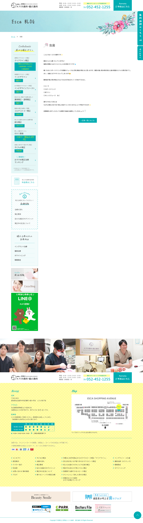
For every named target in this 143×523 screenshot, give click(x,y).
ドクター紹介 (17, 464)
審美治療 (18, 251)
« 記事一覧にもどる (88, 120)
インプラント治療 (21, 246)
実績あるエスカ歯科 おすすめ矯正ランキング (71, 479)
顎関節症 (18, 260)
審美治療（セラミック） (123, 461)
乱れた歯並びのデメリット (24, 219)
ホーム (13, 37)
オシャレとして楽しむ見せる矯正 (75, 474)
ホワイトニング (20, 255)
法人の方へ (140, 53)
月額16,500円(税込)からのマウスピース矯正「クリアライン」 (85, 458)
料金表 (15, 468)
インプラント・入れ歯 (122, 458)
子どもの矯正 (41, 458)
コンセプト (17, 458)
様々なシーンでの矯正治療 (46, 474)
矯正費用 (18, 214)
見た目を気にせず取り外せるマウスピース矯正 (79, 461)
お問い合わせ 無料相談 (21, 471)
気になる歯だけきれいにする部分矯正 (76, 464)
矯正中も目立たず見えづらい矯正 (75, 468)
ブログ (15, 474)
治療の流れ (19, 209)
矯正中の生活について (22, 223)
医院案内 (16, 461)
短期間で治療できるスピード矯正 (75, 471)
